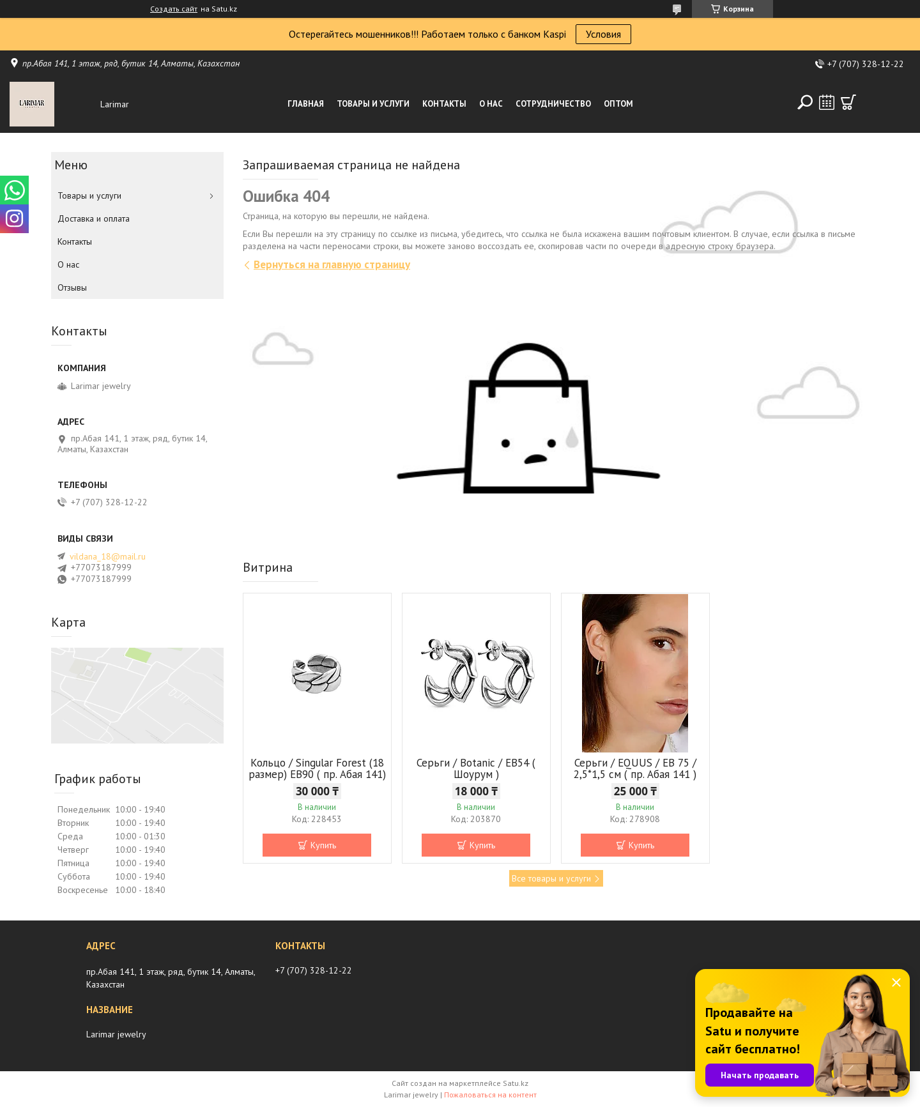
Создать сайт (173, 8)
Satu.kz (515, 1083)
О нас (491, 103)
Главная (306, 103)
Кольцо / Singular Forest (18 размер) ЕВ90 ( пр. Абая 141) (317, 768)
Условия (603, 33)
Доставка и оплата (93, 218)
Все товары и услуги (551, 878)
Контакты (444, 103)
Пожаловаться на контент (490, 1094)
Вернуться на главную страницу (332, 264)
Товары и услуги (373, 103)
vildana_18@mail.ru (108, 556)
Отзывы (72, 287)
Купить (323, 845)
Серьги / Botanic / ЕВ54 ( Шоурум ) (476, 768)
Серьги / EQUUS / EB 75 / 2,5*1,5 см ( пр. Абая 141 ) (635, 768)
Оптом (618, 103)
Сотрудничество (553, 103)
